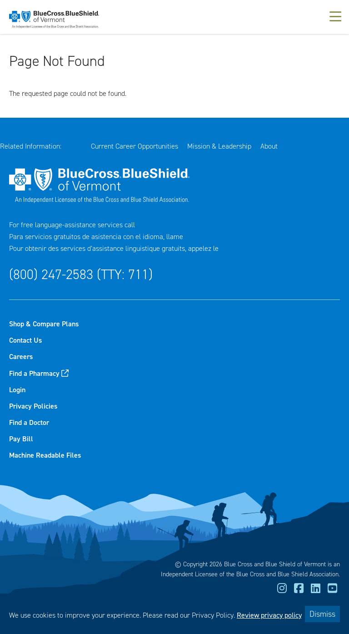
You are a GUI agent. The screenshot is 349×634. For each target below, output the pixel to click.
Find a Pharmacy (34, 373)
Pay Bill (21, 439)
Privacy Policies (33, 406)
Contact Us (25, 340)
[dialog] (174, 614)
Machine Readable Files (45, 455)
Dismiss (322, 614)
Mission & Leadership (219, 146)
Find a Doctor (29, 422)
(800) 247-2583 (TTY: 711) (81, 274)
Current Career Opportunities (134, 146)
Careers (21, 356)
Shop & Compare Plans (44, 324)
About (269, 146)
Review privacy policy (269, 615)
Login (17, 389)
